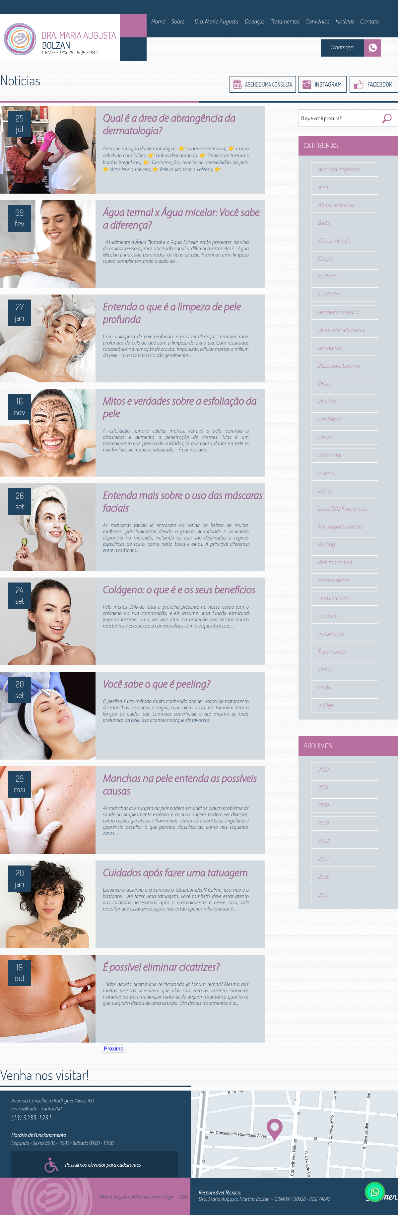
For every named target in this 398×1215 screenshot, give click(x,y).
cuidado (327, 277)
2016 (323, 877)
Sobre (177, 22)
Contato (369, 22)
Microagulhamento (340, 527)
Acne (323, 187)
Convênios (317, 22)
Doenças (254, 22)
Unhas (325, 670)
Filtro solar (330, 455)
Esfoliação (329, 420)
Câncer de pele (334, 241)
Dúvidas (327, 402)
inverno (326, 473)
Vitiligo (326, 706)
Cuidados (329, 295)
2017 (323, 859)
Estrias (325, 438)
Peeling (326, 545)
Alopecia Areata (336, 205)
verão (324, 688)
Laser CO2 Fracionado (342, 509)
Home (158, 22)
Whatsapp (342, 48)
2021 (323, 788)
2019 (323, 823)
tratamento (331, 634)
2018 (323, 841)
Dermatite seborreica (341, 330)
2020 (323, 806)
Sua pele (327, 616)
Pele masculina (335, 563)
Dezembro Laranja (339, 366)
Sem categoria (334, 598)
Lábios (325, 491)
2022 (323, 770)
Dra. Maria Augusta (216, 22)
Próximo (113, 1048)
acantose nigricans (339, 169)
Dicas (324, 384)
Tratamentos (285, 22)
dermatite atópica (338, 312)
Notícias (345, 22)
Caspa (325, 259)
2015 (323, 895)
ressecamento (333, 581)
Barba (325, 223)
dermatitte (330, 348)
